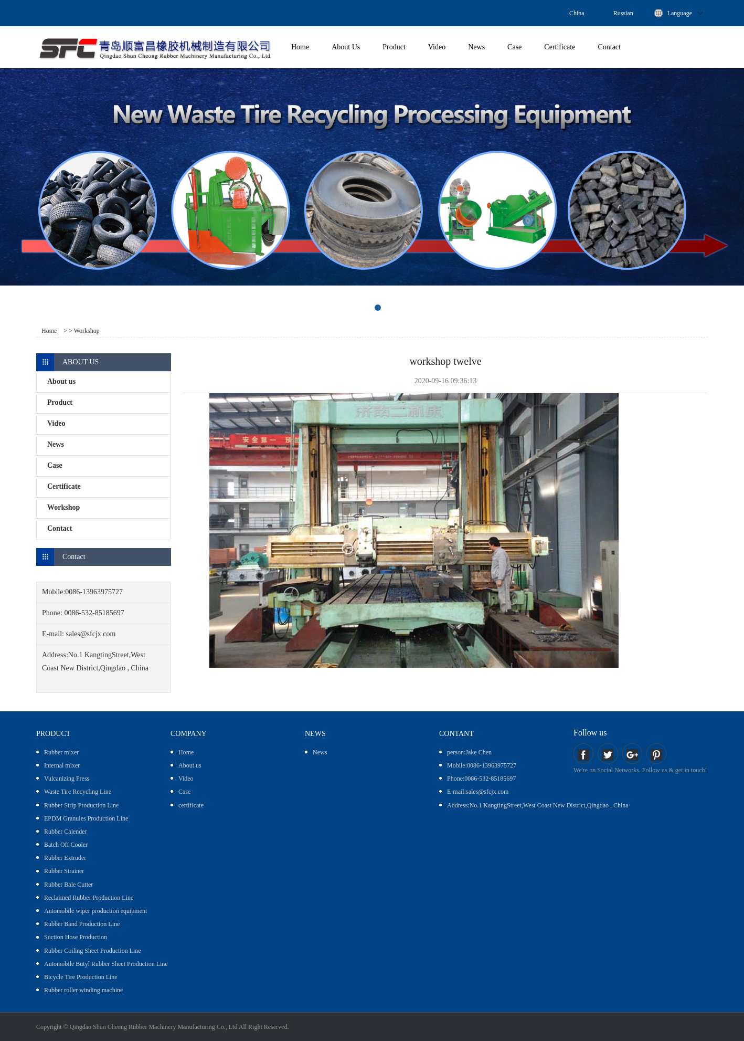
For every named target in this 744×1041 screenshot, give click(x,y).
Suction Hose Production (75, 937)
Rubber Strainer (64, 871)
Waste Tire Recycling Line (77, 791)
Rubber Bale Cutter (68, 884)
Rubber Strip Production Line (81, 805)
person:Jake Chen (469, 752)
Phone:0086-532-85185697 (481, 778)
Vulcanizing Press (66, 778)
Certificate (559, 47)
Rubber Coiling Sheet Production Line (92, 950)
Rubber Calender (65, 831)
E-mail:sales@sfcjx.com (477, 791)
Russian (623, 13)
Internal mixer (62, 765)
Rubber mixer (61, 752)
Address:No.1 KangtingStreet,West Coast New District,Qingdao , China (538, 805)
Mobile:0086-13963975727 (481, 765)
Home (300, 47)
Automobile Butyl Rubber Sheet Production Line (106, 964)
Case (514, 47)
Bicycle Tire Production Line (81, 977)
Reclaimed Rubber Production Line (88, 897)
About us (189, 765)
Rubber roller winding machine (83, 990)
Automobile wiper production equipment (95, 910)
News (476, 47)
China (576, 13)
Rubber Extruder (65, 857)
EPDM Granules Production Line (86, 818)
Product (394, 47)
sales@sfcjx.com (91, 634)
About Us (346, 47)
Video (436, 47)
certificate (191, 805)
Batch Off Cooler (66, 844)
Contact (609, 47)
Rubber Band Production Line (82, 924)
